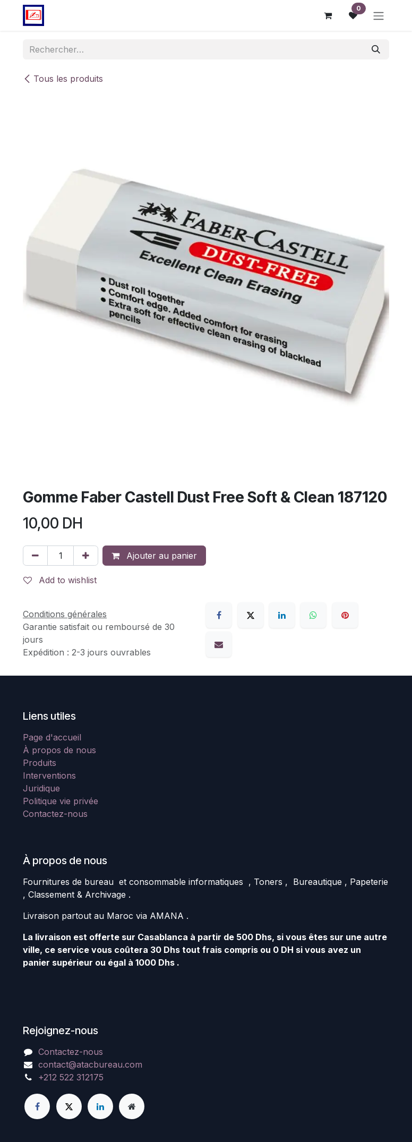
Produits (39, 762)
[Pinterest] (345, 615)
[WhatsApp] (313, 615)
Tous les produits (63, 78)
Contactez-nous (55, 813)
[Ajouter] (85, 556)
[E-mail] (218, 644)
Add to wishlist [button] (60, 580)
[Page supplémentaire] (131, 1106)
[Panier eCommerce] (327, 15)
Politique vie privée (60, 801)
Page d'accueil (52, 737)
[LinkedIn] (282, 615)
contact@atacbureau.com (90, 1064)
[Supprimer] (35, 556)
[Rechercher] (376, 49)
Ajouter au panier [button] (154, 555)
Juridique (41, 788)
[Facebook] (218, 615)
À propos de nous (59, 750)
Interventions (49, 775)
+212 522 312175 (71, 1077)
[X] (250, 615)
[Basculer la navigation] (378, 15)
